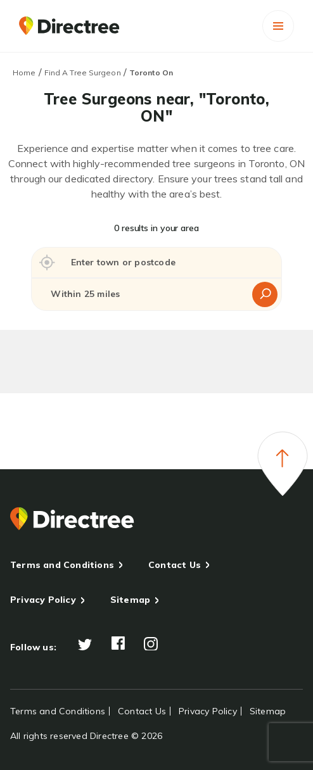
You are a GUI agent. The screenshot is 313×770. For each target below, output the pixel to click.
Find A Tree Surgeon (82, 72)
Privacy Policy (43, 599)
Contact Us (174, 565)
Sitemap (130, 599)
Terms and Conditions (62, 565)
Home (24, 72)
